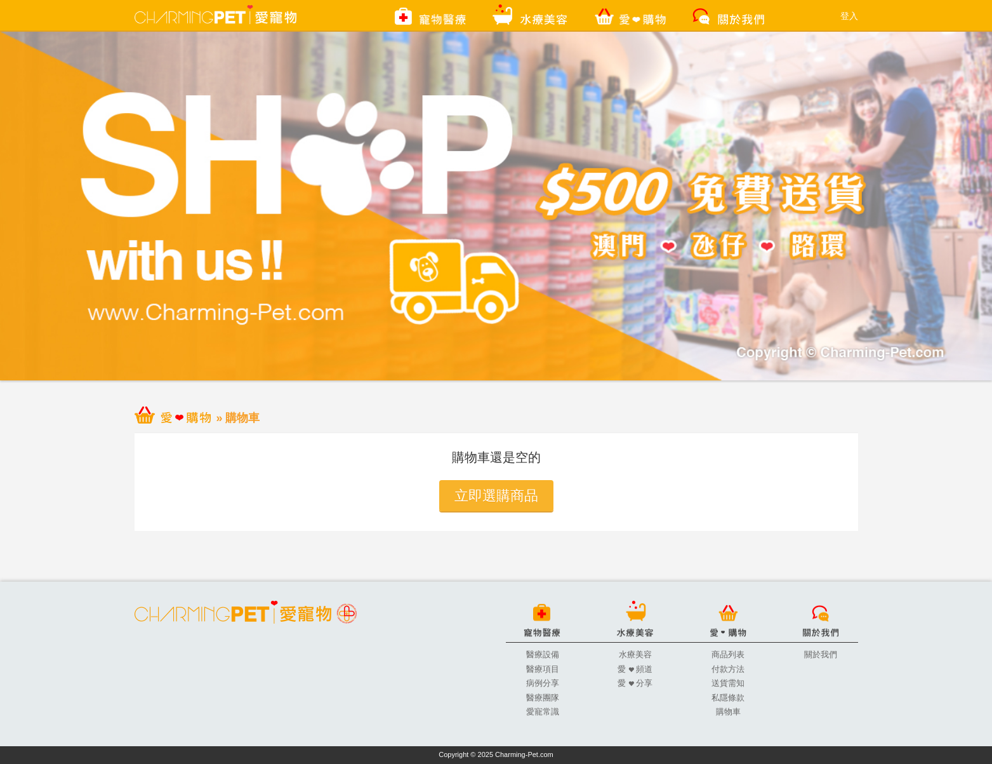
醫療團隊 (542, 697)
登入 (849, 16)
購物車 (728, 711)
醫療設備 (542, 654)
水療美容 (635, 654)
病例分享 (542, 683)
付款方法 (727, 669)
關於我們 (820, 654)
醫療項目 (542, 669)
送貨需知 (727, 683)
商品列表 (727, 654)
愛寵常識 (542, 711)
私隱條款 (727, 697)
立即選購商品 (496, 496)
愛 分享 (635, 683)
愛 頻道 (635, 669)
